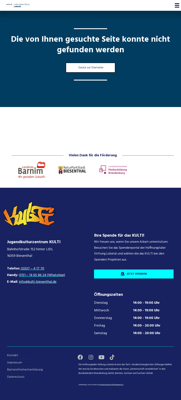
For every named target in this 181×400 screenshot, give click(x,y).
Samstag (100, 333)
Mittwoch (101, 310)
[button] (80, 357)
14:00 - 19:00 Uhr (146, 303)
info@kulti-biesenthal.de (38, 282)
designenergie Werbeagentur (112, 384)
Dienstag (101, 303)
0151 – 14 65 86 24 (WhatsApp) (42, 275)
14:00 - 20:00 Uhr (146, 325)
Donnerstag (103, 318)
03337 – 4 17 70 (32, 268)
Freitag (99, 325)
